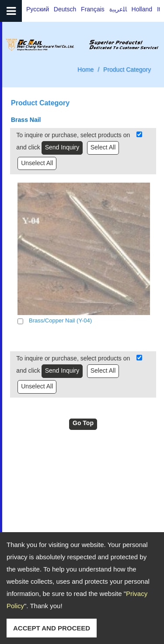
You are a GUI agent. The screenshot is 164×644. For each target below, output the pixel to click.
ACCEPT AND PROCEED (51, 628)
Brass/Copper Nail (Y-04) (60, 320)
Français (93, 9)
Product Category (127, 69)
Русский (37, 9)
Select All (103, 147)
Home (85, 69)
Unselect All (37, 162)
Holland (142, 9)
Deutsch (65, 9)
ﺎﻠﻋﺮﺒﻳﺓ (118, 9)
